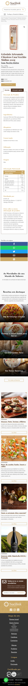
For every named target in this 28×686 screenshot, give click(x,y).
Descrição (7, 90)
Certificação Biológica (14, 630)
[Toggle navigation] (14, 14)
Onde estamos (14, 626)
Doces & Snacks (12, 18)
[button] (24, 27)
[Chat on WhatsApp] (6, 680)
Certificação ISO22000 (14, 629)
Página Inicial (14, 619)
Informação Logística (17, 90)
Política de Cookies (18, 679)
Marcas (14, 645)
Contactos (14, 640)
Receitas (14, 652)
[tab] (7, 90)
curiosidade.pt (17, 684)
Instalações (14, 627)
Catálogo (14, 637)
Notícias (14, 633)
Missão (14, 624)
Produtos (6, 18)
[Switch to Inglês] (14, 661)
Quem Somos (14, 623)
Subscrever (20, 593)
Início (2, 18)
